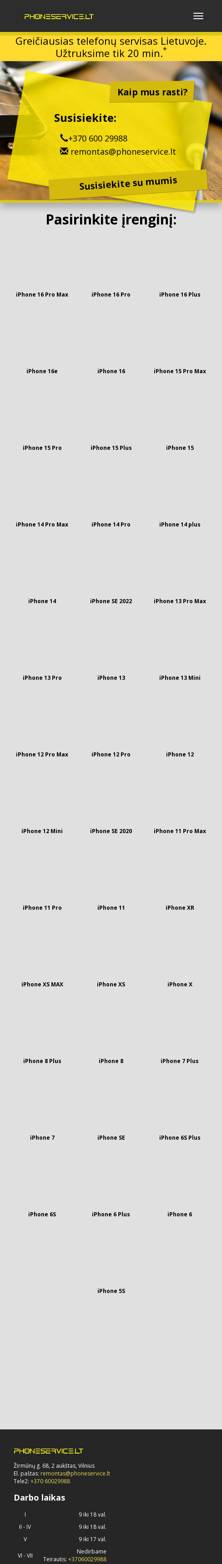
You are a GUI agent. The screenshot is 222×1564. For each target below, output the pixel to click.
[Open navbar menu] (198, 16)
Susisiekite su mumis (128, 183)
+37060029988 (87, 1559)
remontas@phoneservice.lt (123, 151)
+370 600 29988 (97, 138)
